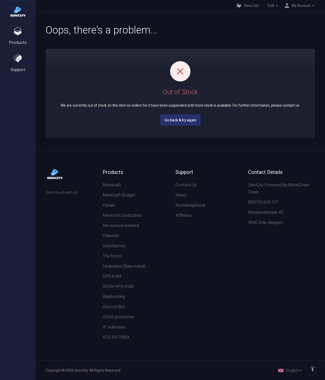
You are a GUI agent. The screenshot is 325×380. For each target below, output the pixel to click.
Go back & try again (180, 120)
